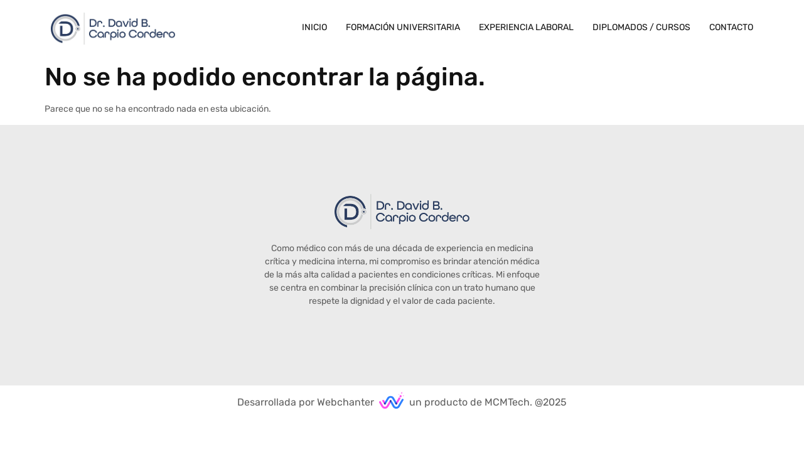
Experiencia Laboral (526, 27)
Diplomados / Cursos (641, 27)
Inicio (314, 27)
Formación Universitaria (403, 27)
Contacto (731, 27)
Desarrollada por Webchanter (305, 402)
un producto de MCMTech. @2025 (488, 402)
